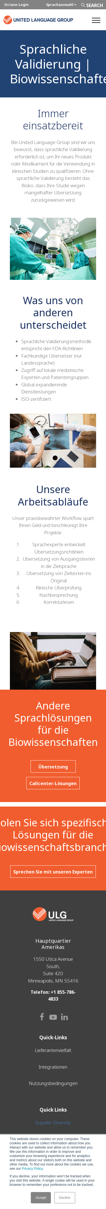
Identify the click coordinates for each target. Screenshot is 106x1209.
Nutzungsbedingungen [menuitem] (53, 1083)
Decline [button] (64, 1198)
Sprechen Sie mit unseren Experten (53, 872)
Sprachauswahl (61, 4)
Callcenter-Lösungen (53, 783)
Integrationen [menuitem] (53, 1067)
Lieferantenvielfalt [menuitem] (53, 1050)
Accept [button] (41, 1198)
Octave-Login (16, 4)
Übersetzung (53, 767)
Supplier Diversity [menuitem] (53, 1122)
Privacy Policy (32, 1169)
